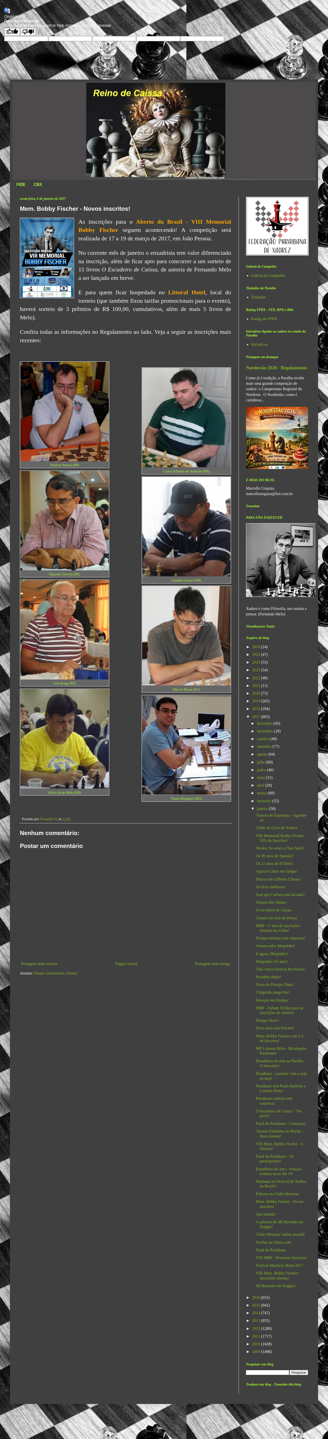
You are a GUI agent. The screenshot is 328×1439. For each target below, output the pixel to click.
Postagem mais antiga (212, 964)
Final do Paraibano (271, 1250)
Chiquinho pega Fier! (273, 992)
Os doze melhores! (271, 887)
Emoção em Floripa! (272, 1000)
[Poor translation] (28, 32)
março (262, 793)
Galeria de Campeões (268, 275)
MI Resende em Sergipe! (275, 1286)
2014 (256, 1313)
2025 (256, 654)
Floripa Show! (267, 1020)
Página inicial (126, 964)
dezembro (265, 723)
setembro (265, 746)
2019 (256, 701)
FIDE (20, 184)
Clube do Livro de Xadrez (276, 828)
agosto (262, 754)
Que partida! (266, 1214)
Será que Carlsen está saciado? (280, 894)
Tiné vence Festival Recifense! (280, 969)
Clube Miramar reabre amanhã (280, 1234)
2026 (256, 647)
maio (261, 777)
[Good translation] (12, 32)
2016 (256, 1297)
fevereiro (264, 801)
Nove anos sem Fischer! (275, 1028)
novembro (265, 731)
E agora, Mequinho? (272, 954)
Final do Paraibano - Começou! (281, 1123)
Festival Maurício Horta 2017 (279, 1265)
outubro (263, 739)
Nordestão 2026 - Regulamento (276, 367)
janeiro (263, 808)
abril (261, 785)
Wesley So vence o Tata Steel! (280, 848)
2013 (256, 1320)
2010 (256, 1344)
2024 (256, 662)
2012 (256, 1328)
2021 (256, 685)
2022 (256, 678)
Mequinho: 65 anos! (272, 961)
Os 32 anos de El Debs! (274, 863)
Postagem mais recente (39, 964)
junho (262, 770)
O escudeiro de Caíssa (273, 910)
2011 (256, 1336)
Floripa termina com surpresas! (281, 938)
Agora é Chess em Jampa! (276, 871)
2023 (256, 670)
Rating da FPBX (264, 319)
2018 (256, 709)
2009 (256, 1352)
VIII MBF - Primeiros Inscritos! (281, 1258)
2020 (256, 693)
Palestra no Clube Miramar (277, 1194)
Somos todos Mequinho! (275, 946)
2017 (256, 717)
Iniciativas (259, 344)
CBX (38, 184)
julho (261, 762)
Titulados (258, 297)
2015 (256, 1305)
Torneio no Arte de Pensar (276, 918)
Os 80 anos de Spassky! (275, 856)
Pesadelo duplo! (269, 977)
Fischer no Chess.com (273, 1242)
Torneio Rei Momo (271, 902)
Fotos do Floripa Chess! (275, 984)
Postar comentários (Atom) (55, 973)
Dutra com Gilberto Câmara (278, 879)
